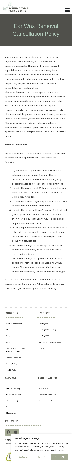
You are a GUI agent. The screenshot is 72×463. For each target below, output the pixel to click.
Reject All (42, 457)
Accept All (59, 457)
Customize (23, 457)
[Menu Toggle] (67, 10)
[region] (41, 448)
